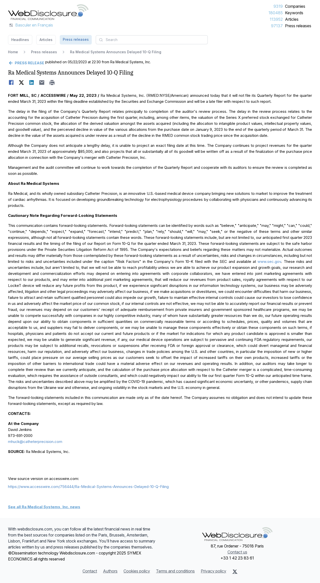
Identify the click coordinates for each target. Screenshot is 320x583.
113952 (276, 19)
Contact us (237, 551)
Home (13, 52)
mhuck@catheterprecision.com (35, 441)
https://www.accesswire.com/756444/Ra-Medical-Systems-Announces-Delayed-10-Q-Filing (88, 486)
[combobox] (152, 39)
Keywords (294, 12)
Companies (295, 6)
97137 (277, 25)
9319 (278, 6)
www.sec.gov (269, 261)
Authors (110, 570)
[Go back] (26, 63)
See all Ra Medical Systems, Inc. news (44, 506)
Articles (291, 19)
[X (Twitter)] (235, 571)
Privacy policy (213, 570)
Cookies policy (137, 570)
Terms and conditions (175, 570)
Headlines (20, 40)
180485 (275, 12)
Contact (89, 570)
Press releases (298, 25)
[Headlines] (48, 12)
